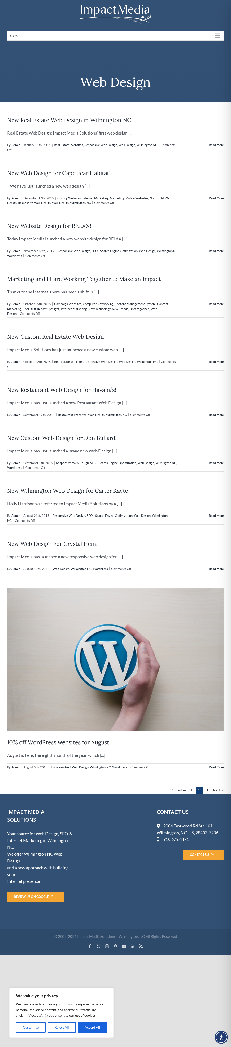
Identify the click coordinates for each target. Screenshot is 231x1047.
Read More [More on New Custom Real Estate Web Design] (216, 362)
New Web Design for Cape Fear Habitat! (59, 173)
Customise (31, 1027)
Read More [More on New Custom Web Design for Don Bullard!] (216, 463)
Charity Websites (69, 198)
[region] (61, 1013)
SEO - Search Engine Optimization (115, 251)
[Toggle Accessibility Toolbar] (221, 1037)
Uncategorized (139, 309)
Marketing (117, 198)
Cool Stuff (29, 309)
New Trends (120, 309)
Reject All (62, 1027)
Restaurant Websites (72, 415)
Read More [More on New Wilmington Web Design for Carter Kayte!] (216, 516)
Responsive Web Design (100, 145)
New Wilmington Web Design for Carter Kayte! (68, 490)
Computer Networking (98, 304)
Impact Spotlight (48, 309)
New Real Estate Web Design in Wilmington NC (69, 120)
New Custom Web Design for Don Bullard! (62, 438)
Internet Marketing (95, 198)
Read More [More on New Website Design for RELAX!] (216, 251)
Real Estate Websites (68, 145)
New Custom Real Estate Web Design (55, 336)
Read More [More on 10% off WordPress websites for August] (216, 767)
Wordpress (14, 256)
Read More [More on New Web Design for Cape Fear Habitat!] (216, 198)
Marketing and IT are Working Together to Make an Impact (84, 279)
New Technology (99, 309)
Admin (15, 145)
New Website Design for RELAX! (49, 226)
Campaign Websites (67, 304)
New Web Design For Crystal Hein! (52, 543)
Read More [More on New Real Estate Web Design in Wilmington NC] (216, 145)
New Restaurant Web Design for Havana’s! (61, 389)
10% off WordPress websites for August (58, 742)
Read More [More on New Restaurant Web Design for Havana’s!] (216, 415)
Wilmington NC (147, 145)
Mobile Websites (136, 198)
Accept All (92, 1027)
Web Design (127, 145)
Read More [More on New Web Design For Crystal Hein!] (216, 569)
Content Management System (135, 304)
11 (208, 790)
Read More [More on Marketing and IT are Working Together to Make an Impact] (216, 304)
